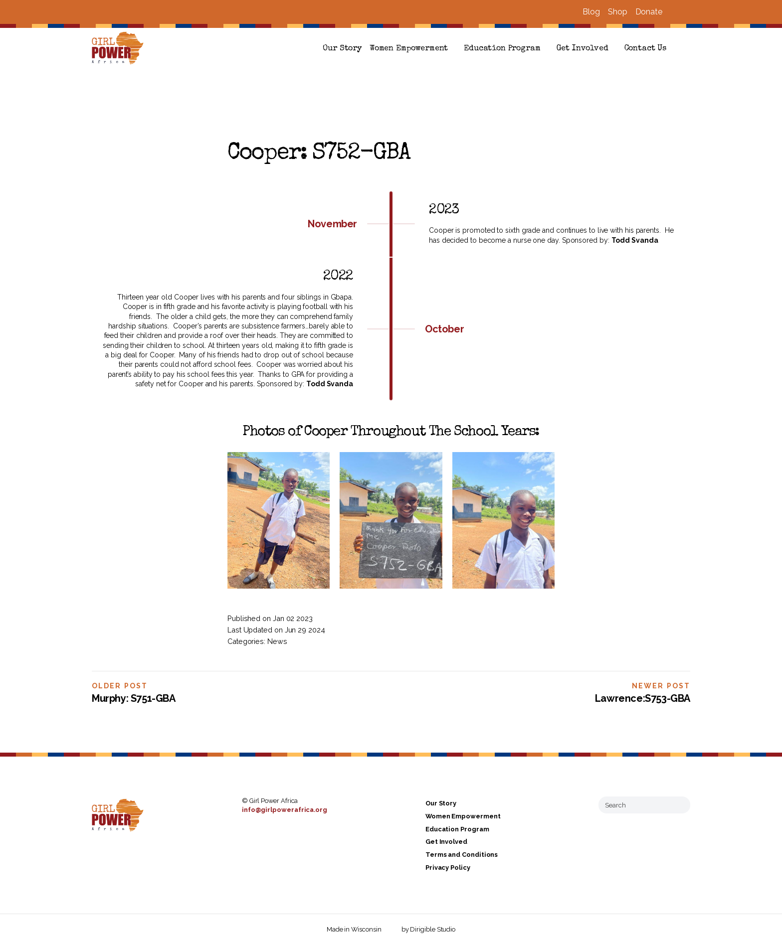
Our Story (342, 49)
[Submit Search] (678, 804)
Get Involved (582, 49)
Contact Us (645, 49)
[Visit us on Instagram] (686, 12)
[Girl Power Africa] (120, 48)
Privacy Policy (447, 867)
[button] (686, 49)
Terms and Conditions (461, 854)
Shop (617, 11)
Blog (591, 11)
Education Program (502, 49)
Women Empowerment (409, 49)
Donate (648, 11)
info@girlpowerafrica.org (284, 809)
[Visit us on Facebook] (674, 12)
